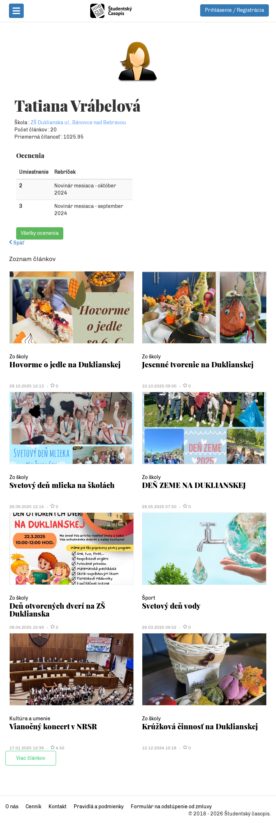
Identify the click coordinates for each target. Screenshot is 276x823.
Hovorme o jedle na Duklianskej (64, 364)
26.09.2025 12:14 (26, 506)
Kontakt (57, 807)
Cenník (33, 807)
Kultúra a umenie (29, 719)
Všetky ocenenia (40, 233)
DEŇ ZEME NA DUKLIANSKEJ (194, 485)
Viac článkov (30, 758)
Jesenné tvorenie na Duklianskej (197, 364)
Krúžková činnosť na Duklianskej (200, 726)
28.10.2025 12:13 (26, 386)
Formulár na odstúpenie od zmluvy (171, 807)
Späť (16, 243)
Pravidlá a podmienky (99, 807)
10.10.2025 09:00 (159, 386)
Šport (148, 598)
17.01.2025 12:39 (26, 747)
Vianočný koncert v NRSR (53, 726)
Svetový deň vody (171, 605)
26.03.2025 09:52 (159, 627)
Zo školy (18, 357)
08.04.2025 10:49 (26, 627)
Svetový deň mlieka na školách (62, 485)
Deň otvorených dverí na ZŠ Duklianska (57, 609)
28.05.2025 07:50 (159, 506)
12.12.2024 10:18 (159, 747)
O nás (11, 807)
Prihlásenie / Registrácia (234, 10)
